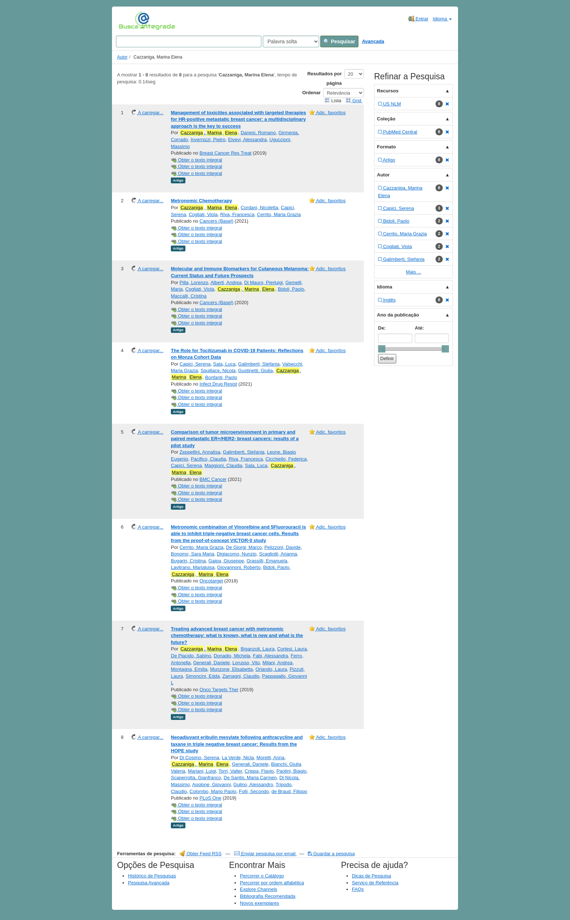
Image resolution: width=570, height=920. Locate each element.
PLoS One (210, 798)
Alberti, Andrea (225, 282)
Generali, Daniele (211, 662)
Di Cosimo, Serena (199, 757)
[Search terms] (188, 41)
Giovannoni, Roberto (238, 567)
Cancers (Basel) (216, 221)
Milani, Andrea (277, 662)
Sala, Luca (224, 364)
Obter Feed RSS (201, 853)
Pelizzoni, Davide (282, 547)
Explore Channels (258, 889)
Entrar (418, 18)
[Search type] (291, 41)
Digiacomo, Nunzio (236, 554)
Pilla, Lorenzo (194, 282)
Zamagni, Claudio (241, 676)
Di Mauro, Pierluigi (263, 282)
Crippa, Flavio (259, 771)
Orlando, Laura (271, 669)
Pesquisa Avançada (148, 882)
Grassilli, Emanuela (266, 560)
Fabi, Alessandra (270, 655)
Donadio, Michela (232, 655)
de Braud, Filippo (289, 791)
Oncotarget (211, 581)
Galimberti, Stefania (259, 364)
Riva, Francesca (237, 214)
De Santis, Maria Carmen (250, 777)
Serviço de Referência (375, 882)
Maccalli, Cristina (188, 296)
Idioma (442, 18)
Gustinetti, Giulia (255, 370)
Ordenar (311, 92)
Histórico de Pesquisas (152, 876)
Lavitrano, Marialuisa (192, 567)
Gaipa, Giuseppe (226, 560)
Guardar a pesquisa (331, 853)
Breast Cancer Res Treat (226, 153)
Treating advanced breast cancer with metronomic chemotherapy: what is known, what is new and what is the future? (237, 635)
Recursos (387, 90)
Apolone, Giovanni (211, 784)
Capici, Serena (195, 364)
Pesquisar (339, 41)
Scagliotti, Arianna (278, 554)
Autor (122, 57)
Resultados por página (324, 78)
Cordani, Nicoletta (259, 207)
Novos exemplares (259, 903)
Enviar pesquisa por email (265, 853)
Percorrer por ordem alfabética (272, 882)
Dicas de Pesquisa (371, 876)
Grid (354, 100)
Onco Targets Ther (219, 689)
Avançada (373, 41)
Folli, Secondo (254, 791)
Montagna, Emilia (189, 669)
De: (382, 328)
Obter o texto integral (196, 160)
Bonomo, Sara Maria (192, 554)
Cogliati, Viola (203, 214)
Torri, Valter (230, 771)
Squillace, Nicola (218, 370)
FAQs (358, 889)
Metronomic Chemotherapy (201, 200)
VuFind (130, 21)
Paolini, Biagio (291, 771)
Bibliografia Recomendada (267, 896)
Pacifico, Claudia (208, 459)
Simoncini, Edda (202, 676)
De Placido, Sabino (191, 655)
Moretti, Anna (271, 757)
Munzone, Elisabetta (231, 669)
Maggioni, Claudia (223, 465)
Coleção (386, 119)
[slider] (381, 349)
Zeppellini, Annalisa (200, 452)
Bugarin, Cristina (188, 560)
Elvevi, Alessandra (247, 139)
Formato (386, 147)
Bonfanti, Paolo (221, 377)
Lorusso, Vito (246, 662)
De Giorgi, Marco (244, 547)
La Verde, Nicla (238, 757)
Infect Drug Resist (218, 384)
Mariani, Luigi (202, 771)
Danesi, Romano (258, 132)
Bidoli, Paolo (291, 289)
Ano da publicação (398, 315)
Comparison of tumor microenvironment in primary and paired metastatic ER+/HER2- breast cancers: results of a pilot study (235, 438)
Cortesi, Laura (292, 649)
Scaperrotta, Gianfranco (196, 777)
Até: (419, 328)
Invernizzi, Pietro (207, 139)
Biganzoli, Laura (257, 649)
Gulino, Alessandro (253, 784)
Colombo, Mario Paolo (212, 791)
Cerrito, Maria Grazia (279, 214)
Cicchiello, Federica (285, 459)
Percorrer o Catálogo (262, 876)
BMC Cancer (213, 479)
